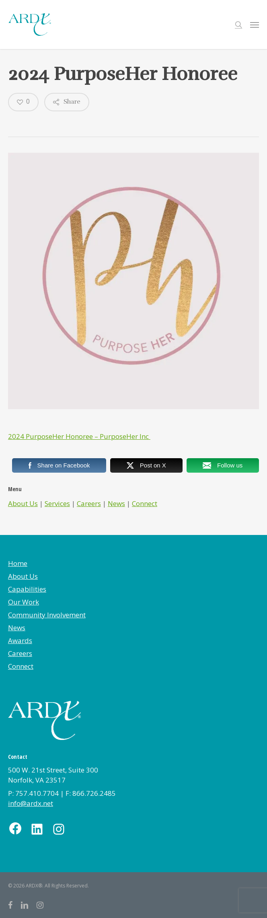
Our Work (23, 602)
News (116, 503)
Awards (20, 640)
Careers (89, 503)
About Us (23, 503)
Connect (144, 503)
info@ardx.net (30, 803)
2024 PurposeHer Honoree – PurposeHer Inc (79, 436)
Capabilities (27, 589)
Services (57, 503)
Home (17, 563)
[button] (254, 24)
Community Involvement (47, 614)
